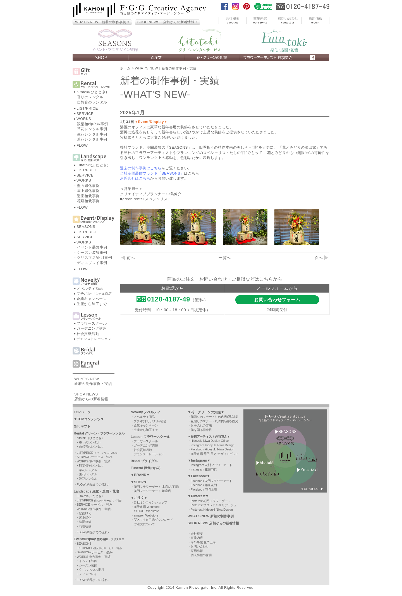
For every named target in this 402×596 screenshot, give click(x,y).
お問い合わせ (200, 546)
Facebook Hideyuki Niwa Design (212, 449)
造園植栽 (85, 521)
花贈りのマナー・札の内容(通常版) (214, 416)
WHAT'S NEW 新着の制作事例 (211, 516)
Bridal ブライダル (144, 461)
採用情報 (197, 550)
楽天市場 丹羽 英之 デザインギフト (215, 453)
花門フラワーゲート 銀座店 (152, 491)
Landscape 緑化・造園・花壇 (96, 491)
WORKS (83, 119)
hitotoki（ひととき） (90, 438)
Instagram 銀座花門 (204, 469)
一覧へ (225, 257)
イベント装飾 (88, 561)
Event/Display (99, 539)
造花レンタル (88, 478)
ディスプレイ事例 (92, 263)
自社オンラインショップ (150, 502)
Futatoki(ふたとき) (92, 165)
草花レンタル (88, 470)
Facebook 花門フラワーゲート (211, 480)
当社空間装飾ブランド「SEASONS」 (152, 173)
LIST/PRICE (87, 108)
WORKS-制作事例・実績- (94, 461)
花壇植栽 (85, 526)
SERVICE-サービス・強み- (95, 457)
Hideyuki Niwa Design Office (210, 440)
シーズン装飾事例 (92, 252)
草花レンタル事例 (92, 129)
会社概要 (197, 533)
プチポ (94, 293)
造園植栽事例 (88, 196)
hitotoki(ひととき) (91, 92)
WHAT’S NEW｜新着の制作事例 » (102, 22)
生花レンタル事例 (92, 134)
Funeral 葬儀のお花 (145, 468)
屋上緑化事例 (88, 191)
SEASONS (85, 227)
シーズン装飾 (88, 565)
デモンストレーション (93, 339)
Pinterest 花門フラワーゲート (211, 501)
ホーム (125, 68)
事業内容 (197, 537)
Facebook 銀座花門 (204, 485)
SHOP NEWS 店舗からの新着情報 (213, 523)
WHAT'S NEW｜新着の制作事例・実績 (166, 68)
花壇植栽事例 (88, 201)
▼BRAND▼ (140, 475)
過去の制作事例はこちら (141, 168)
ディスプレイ (88, 574)
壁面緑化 (85, 513)
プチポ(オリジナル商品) (150, 421)
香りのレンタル (90, 97)
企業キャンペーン (91, 299)
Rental (99, 433)
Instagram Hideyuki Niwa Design (212, 445)
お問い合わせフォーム (277, 299)
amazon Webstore (146, 515)
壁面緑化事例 (88, 186)
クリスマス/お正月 (91, 569)
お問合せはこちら (135, 178)
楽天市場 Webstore (147, 506)
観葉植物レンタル (91, 465)
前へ (128, 257)
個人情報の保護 (201, 555)
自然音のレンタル (92, 102)
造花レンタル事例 (92, 139)
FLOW (82, 145)
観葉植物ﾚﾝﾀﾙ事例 (92, 124)
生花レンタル (88, 474)
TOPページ (82, 412)
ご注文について (144, 524)
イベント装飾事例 (92, 247)
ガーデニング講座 (91, 328)
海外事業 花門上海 (203, 542)
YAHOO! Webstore (146, 511)
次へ (321, 257)
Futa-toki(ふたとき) (90, 496)
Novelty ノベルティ (145, 412)
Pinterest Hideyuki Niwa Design (212, 509)
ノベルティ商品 (89, 288)
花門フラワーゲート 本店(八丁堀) (156, 486)
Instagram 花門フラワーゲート (211, 465)
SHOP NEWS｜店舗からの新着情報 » (167, 22)
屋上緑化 (85, 517)
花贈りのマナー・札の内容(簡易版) (214, 421)
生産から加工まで (91, 304)
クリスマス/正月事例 (94, 257)
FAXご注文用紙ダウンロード (153, 519)
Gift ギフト (82, 426)
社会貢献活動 (87, 334)
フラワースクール (91, 323)
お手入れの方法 (201, 425)
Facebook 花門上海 (204, 489)
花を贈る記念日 (201, 429)
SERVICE (85, 114)
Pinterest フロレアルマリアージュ (214, 505)
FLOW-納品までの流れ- (93, 484)
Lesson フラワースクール (150, 437)
